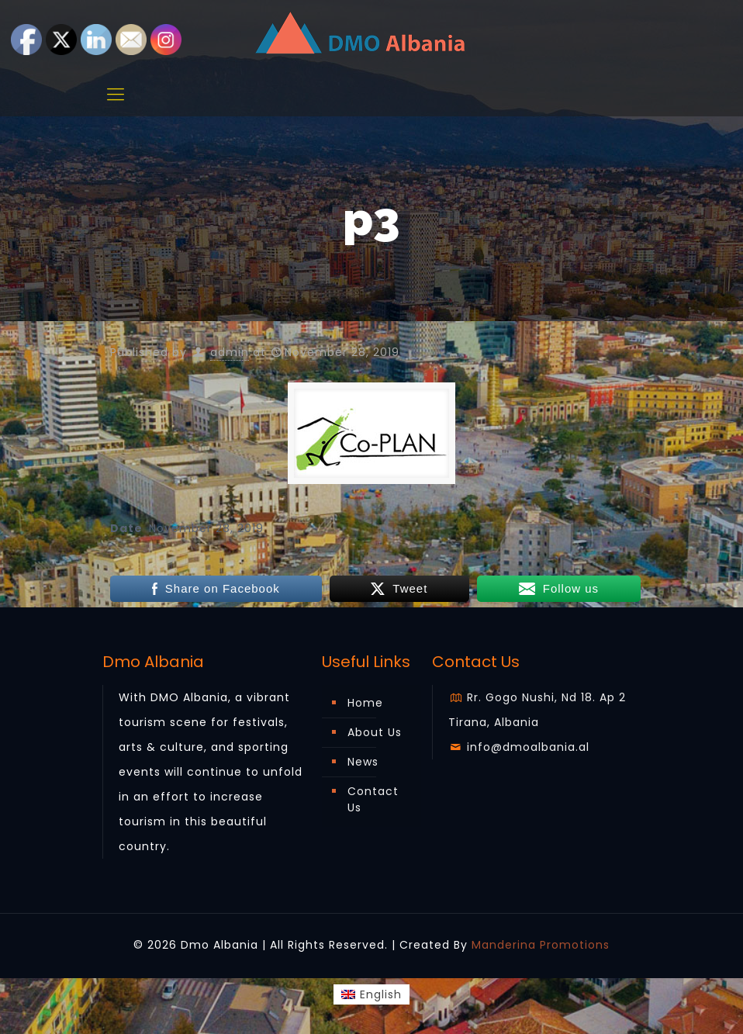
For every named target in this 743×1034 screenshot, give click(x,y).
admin (229, 352)
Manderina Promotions (541, 945)
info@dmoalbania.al (519, 747)
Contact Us (373, 799)
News (362, 761)
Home (365, 703)
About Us (374, 732)
